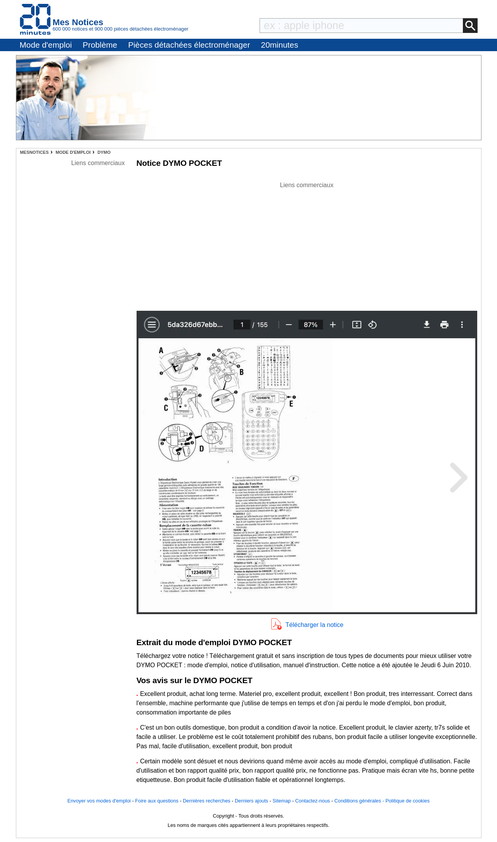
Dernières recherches (206, 801)
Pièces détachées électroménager (189, 44)
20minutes (279, 44)
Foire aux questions (156, 801)
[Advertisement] (307, 244)
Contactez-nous (312, 801)
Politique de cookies (407, 801)
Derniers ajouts (251, 801)
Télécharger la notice (314, 625)
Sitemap (282, 801)
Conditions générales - (360, 801)
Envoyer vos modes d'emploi (99, 801)
